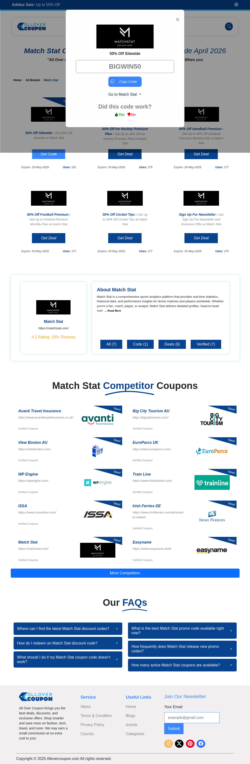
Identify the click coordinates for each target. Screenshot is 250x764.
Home (131, 707)
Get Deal (125, 154)
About (86, 707)
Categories (135, 734)
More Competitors (125, 573)
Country (87, 734)
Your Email (173, 707)
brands (132, 725)
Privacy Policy (92, 725)
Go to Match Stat (125, 94)
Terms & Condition (96, 716)
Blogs (130, 716)
